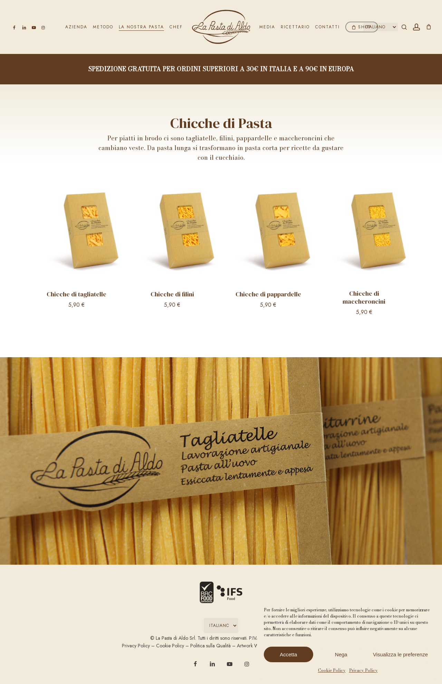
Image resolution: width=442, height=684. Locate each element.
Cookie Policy (332, 670)
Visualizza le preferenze (400, 654)
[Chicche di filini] (172, 235)
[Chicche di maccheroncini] (364, 235)
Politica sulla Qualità (210, 645)
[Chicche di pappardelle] (268, 235)
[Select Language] (380, 27)
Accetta (288, 654)
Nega (341, 654)
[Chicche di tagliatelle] (76, 235)
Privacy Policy (363, 670)
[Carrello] (428, 27)
